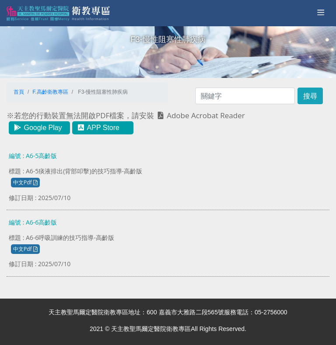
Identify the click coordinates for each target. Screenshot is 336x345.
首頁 (19, 92)
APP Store (98, 127)
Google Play (37, 127)
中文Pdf (25, 182)
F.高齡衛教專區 (50, 92)
